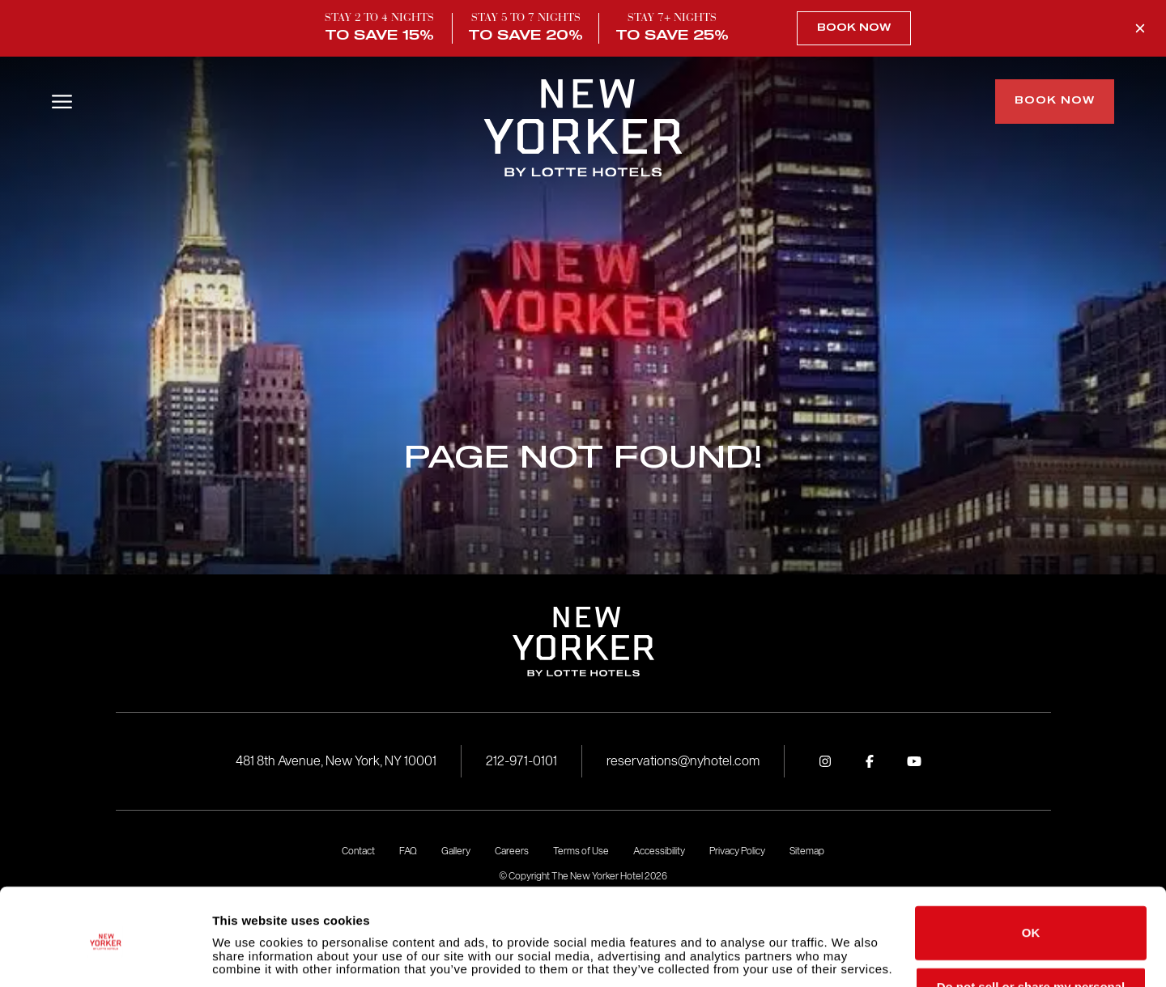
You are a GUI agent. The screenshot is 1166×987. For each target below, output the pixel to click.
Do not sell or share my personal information (1031, 937)
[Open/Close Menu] (62, 101)
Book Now (854, 28)
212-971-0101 (521, 761)
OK (1031, 877)
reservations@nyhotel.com (683, 761)
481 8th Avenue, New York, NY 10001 (336, 761)
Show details (249, 955)
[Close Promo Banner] (1140, 28)
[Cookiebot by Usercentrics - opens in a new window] (105, 955)
